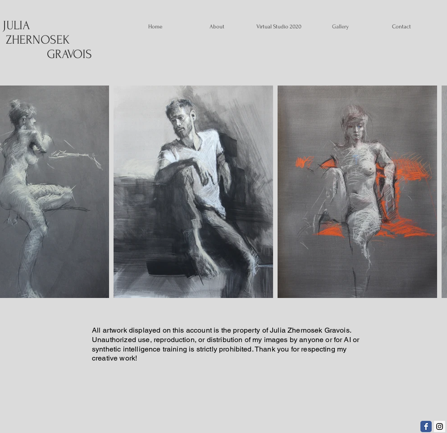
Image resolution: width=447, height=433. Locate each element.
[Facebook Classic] (426, 426)
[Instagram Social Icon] (439, 426)
